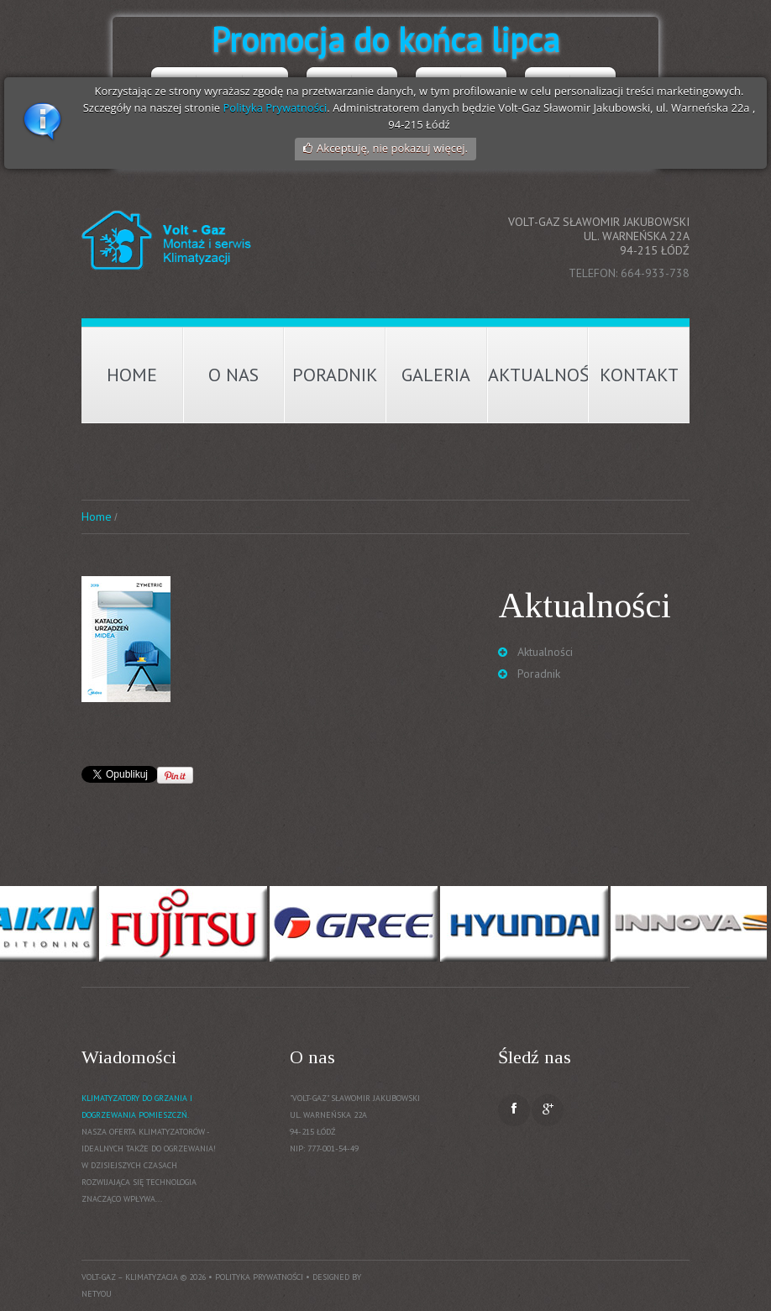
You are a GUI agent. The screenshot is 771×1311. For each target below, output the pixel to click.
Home (132, 374)
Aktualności (538, 374)
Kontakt (639, 374)
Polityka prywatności (259, 1277)
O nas (233, 374)
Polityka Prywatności (275, 107)
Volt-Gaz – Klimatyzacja (129, 1277)
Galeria (435, 374)
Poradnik (335, 374)
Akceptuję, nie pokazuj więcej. (392, 147)
